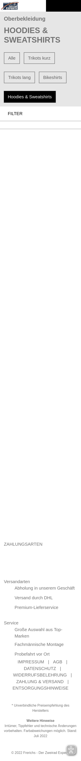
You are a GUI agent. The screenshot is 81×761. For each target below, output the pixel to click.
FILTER (11, 114)
